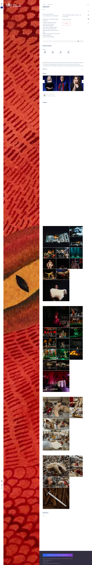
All (87, 5)
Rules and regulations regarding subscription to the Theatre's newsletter (58, 558)
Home (44, 4)
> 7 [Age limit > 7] (81, 41)
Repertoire (50, 4)
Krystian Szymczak (51, 24)
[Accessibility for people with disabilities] (78, 41)
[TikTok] (88, 22)
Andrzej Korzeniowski (52, 27)
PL (1, 1)
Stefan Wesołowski (49, 25)
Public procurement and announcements (51, 563)
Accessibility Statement (47, 560)
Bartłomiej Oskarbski (47, 35)
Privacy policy (45, 561)
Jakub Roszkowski (54, 15)
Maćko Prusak (53, 28)
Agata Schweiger (50, 36)
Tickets (66, 23)
